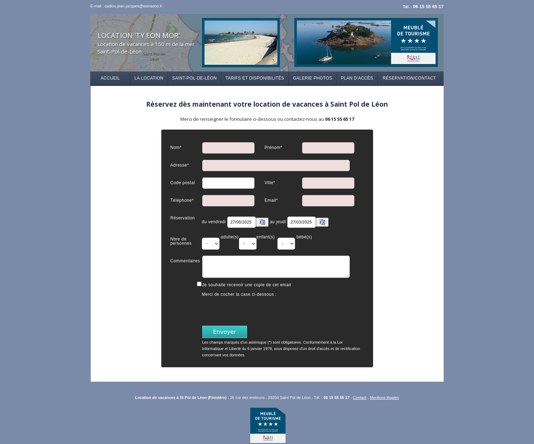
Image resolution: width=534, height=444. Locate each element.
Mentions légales (384, 397)
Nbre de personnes (181, 241)
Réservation (182, 217)
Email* (271, 200)
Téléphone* (182, 200)
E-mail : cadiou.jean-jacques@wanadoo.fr (126, 6)
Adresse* (179, 165)
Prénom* (273, 147)
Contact (359, 397)
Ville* (269, 182)
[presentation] (256, 310)
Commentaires (185, 260)
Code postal (182, 182)
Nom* (176, 147)
